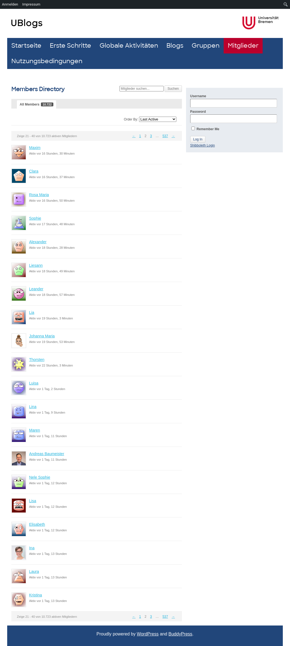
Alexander (37, 242)
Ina (31, 548)
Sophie (35, 218)
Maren (34, 430)
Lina (32, 406)
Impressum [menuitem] (31, 4)
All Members (36, 104)
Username (233, 100)
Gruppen (206, 46)
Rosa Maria (39, 195)
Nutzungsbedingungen (46, 61)
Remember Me (205, 129)
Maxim (34, 147)
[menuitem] (285, 4)
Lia (31, 312)
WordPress (148, 634)
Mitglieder (243, 46)
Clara (33, 171)
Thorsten (36, 359)
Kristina (35, 595)
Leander (36, 289)
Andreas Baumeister (46, 454)
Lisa (32, 501)
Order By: (131, 119)
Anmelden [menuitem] (10, 4)
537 (165, 136)
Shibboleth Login (202, 145)
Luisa (33, 383)
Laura (34, 571)
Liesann (36, 265)
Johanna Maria (42, 336)
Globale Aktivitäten (129, 46)
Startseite (26, 46)
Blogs (174, 46)
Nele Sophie (39, 477)
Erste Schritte (70, 46)
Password (233, 116)
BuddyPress (180, 634)
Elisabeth (37, 524)
